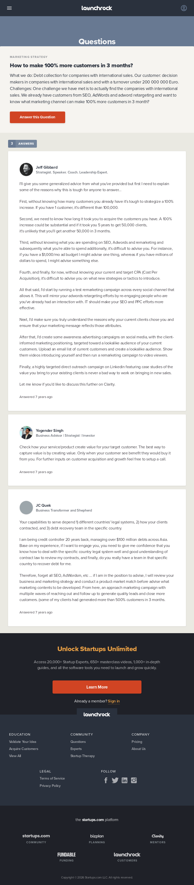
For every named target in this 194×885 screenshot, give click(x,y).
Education (20, 734)
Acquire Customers (23, 748)
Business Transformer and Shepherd (64, 510)
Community (81, 734)
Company (141, 734)
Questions (78, 741)
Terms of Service (52, 778)
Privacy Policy (50, 785)
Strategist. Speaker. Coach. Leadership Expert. (72, 172)
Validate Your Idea (22, 741)
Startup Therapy (82, 756)
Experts (76, 748)
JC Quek (43, 505)
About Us (139, 748)
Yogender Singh (49, 430)
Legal (45, 771)
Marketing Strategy (29, 57)
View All (15, 756)
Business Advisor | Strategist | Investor (65, 435)
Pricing (137, 741)
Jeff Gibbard (46, 167)
